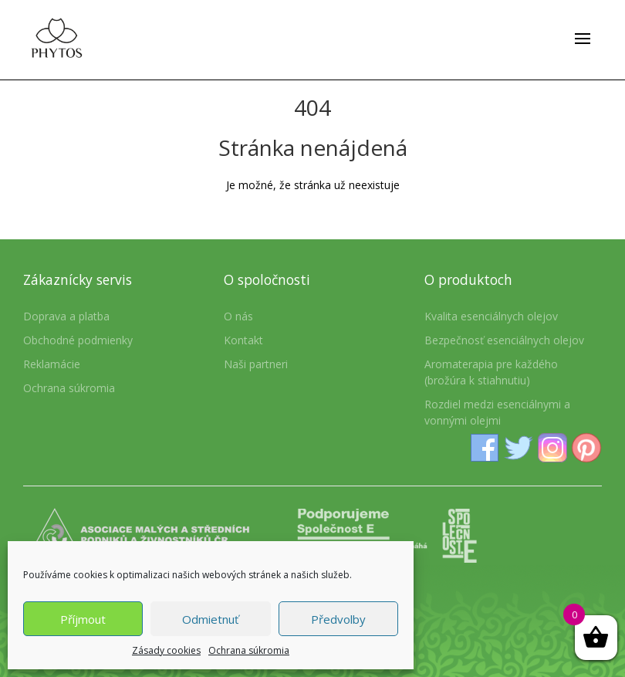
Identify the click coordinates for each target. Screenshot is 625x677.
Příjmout (83, 619)
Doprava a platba (66, 316)
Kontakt (243, 340)
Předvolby (338, 619)
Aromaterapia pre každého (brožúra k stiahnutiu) (491, 372)
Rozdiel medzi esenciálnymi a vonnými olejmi (497, 412)
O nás (238, 316)
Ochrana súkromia (248, 650)
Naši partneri (256, 364)
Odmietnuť (210, 619)
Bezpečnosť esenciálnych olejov (504, 340)
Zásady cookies (166, 650)
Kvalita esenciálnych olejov (491, 316)
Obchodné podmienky (78, 340)
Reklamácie (51, 364)
